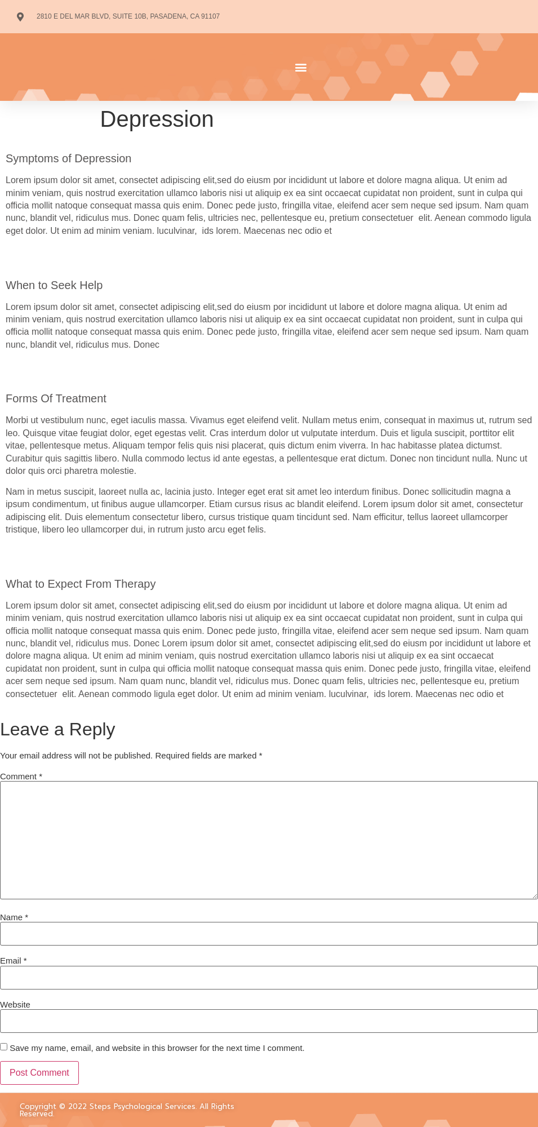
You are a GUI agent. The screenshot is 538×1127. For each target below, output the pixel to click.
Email (13, 960)
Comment (21, 776)
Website (15, 1004)
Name (14, 917)
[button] (301, 67)
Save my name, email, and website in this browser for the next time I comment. (157, 1048)
